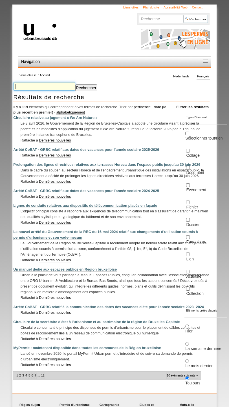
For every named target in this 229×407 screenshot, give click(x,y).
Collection (194, 293)
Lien (189, 259)
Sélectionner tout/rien (204, 138)
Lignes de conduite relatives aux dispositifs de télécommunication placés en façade (85, 205)
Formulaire (195, 242)
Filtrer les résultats (192, 107)
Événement (196, 190)
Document (195, 172)
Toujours (192, 383)
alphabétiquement (70, 112)
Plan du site (151, 7)
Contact (197, 7)
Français (203, 76)
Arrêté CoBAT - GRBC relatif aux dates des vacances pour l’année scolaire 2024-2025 (86, 191)
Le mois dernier (199, 366)
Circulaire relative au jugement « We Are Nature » (55, 118)
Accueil (45, 75)
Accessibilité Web (176, 7)
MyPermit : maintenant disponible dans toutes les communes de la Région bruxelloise (87, 348)
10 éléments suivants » (182, 375)
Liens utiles (130, 7)
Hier (189, 331)
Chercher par (138, 14)
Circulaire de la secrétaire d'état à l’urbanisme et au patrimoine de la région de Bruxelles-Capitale (96, 322)
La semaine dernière (203, 348)
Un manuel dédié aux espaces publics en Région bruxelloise (65, 269)
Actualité (193, 276)
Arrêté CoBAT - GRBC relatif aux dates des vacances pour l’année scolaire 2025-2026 (86, 149)
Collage (192, 155)
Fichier (192, 207)
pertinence (142, 107)
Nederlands (181, 76)
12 (43, 375)
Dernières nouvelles (55, 140)
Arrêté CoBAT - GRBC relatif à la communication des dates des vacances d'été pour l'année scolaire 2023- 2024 (108, 307)
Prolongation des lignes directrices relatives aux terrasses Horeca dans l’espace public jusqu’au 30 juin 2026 (106, 164)
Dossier (192, 224)
